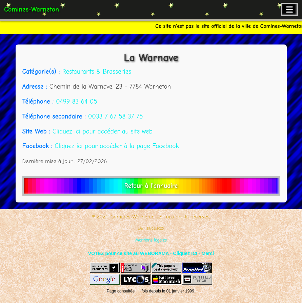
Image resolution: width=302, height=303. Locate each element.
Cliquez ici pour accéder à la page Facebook (117, 146)
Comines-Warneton (31, 9)
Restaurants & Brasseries (96, 71)
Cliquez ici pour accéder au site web (103, 131)
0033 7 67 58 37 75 (115, 116)
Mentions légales (151, 240)
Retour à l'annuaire (151, 186)
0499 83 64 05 (76, 101)
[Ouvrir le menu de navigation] (289, 9)
